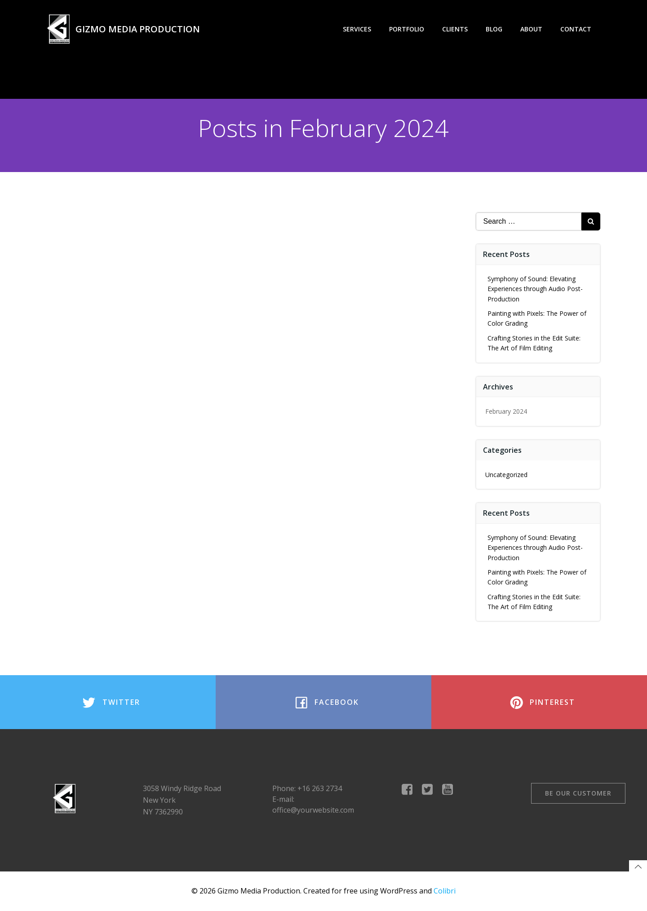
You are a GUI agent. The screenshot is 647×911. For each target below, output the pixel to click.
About (531, 29)
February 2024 (506, 411)
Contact (575, 29)
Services (357, 29)
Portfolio (406, 29)
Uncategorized (506, 474)
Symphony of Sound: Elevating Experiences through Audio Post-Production (535, 288)
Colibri (445, 891)
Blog (494, 29)
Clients (455, 29)
